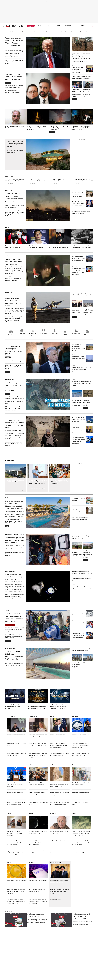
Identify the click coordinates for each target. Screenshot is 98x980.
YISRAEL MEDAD (76, 370)
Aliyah (81, 32)
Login (93, 26)
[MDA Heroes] (87, 332)
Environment (54, 32)
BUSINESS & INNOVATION (68, 26)
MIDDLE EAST (58, 26)
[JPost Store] (11, 332)
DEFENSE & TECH (82, 26)
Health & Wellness (34, 32)
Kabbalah (44, 32)
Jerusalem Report (11, 32)
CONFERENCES (31, 26)
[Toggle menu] (3, 26)
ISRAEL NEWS (39, 26)
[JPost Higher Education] (54, 332)
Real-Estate (23, 32)
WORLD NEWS (48, 26)
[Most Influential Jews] (76, 332)
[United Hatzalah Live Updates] (43, 332)
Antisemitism (64, 32)
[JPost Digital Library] (32, 332)
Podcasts (73, 32)
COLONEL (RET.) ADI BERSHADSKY (80, 386)
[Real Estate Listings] (21, 332)
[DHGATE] (65, 332)
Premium (88, 32)
